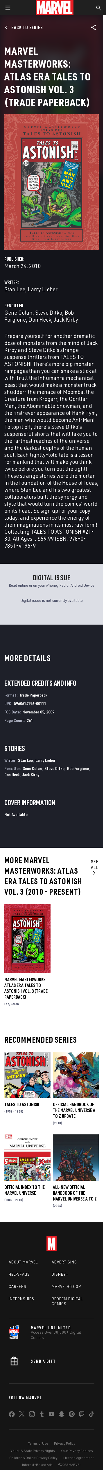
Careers (17, 1286)
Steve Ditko (48, 312)
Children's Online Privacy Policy (33, 1457)
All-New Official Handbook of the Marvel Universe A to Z (75, 1193)
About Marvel (23, 1262)
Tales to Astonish (21, 1104)
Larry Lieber (43, 289)
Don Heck (39, 319)
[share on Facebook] (12, 1415)
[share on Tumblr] (42, 1415)
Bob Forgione (78, 768)
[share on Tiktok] (91, 1415)
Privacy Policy (64, 1443)
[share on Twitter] (22, 1415)
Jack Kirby (66, 319)
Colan (15, 1004)
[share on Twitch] (82, 1415)
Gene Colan (18, 312)
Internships (21, 1298)
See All (95, 867)
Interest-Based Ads (37, 1464)
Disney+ (60, 1274)
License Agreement (78, 1457)
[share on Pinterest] (72, 1415)
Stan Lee (14, 289)
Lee (6, 1004)
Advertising (64, 1262)
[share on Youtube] (52, 1415)
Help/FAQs (19, 1274)
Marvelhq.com (67, 1286)
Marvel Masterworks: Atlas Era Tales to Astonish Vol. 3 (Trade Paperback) (26, 988)
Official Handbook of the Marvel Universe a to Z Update (74, 1110)
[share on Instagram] (32, 1415)
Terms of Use (38, 1443)
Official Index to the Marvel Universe (24, 1190)
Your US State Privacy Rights (32, 1450)
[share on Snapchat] (61, 1415)
